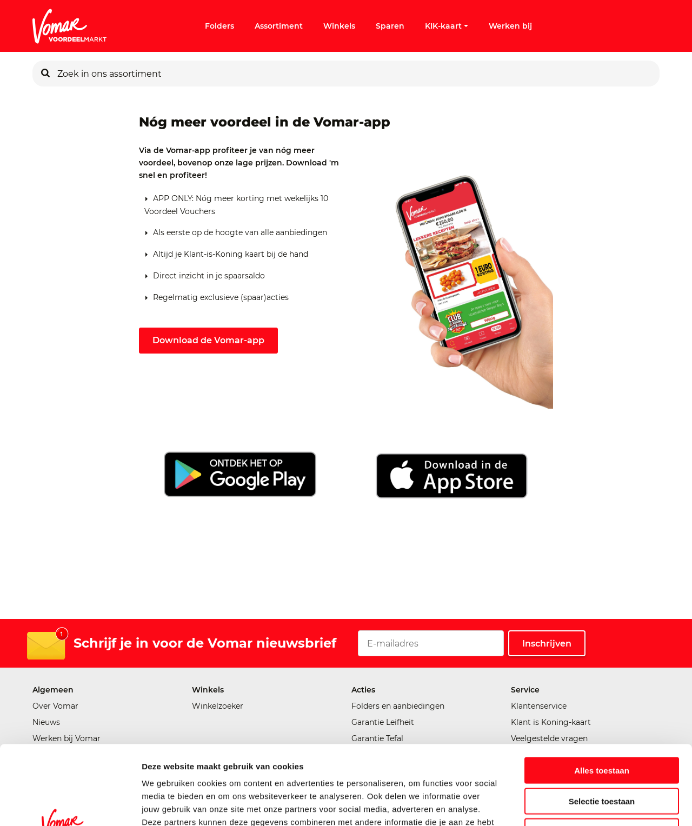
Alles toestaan (601, 696)
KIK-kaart (446, 26)
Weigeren (601, 757)
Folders (219, 26)
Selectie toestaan (602, 726)
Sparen (390, 26)
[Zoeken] (45, 73)
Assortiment (279, 26)
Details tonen (584, 804)
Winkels (339, 26)
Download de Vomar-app (208, 340)
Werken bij (510, 26)
